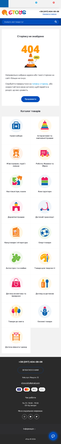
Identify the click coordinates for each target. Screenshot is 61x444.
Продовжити (30, 99)
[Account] (17, 3)
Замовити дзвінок (50, 14)
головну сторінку (40, 84)
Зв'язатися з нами (30, 370)
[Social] (24, 416)
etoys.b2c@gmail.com (30, 383)
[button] (49, 11)
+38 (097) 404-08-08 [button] (30, 362)
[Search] (55, 22)
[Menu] (4, 3)
